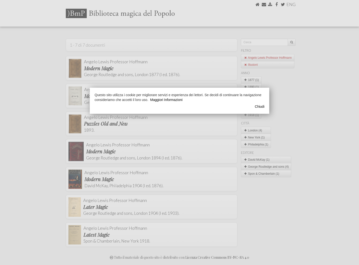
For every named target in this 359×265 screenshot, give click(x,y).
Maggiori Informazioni (166, 100)
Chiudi (259, 106)
